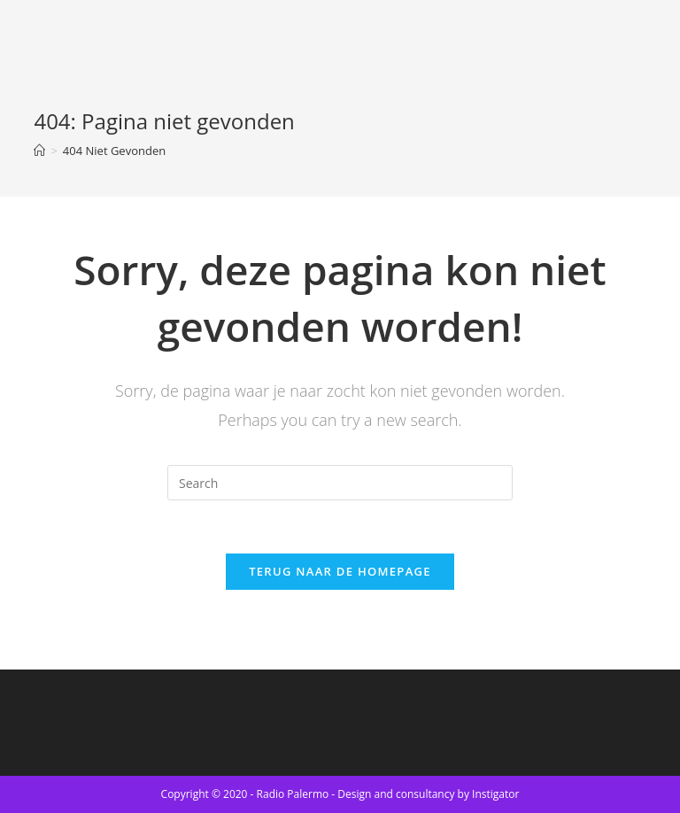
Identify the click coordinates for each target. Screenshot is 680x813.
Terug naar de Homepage (340, 571)
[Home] (39, 151)
